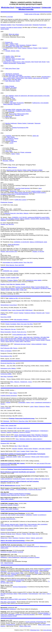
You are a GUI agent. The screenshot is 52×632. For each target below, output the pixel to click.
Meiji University (34, 571)
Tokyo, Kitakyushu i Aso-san (8, 329)
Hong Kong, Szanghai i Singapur (9, 505)
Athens (5, 49)
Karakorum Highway (29, 313)
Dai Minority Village (45, 288)
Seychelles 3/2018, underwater (13, 109)
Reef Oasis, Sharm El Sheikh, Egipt (15, 59)
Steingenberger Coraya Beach (9, 305)
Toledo (18, 153)
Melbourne (43, 546)
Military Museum (12, 167)
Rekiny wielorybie (8, 104)
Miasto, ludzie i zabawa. (7, 499)
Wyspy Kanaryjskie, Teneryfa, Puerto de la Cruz (13, 332)
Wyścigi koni (13, 191)
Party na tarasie (9, 140)
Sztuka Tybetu (19, 341)
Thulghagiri (8, 135)
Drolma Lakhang (41, 338)
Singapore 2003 (5, 443)
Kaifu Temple (42, 61)
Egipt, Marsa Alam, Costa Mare (13, 75)
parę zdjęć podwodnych (23, 428)
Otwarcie (3, 530)
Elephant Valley (15, 289)
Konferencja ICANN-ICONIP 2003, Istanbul (13, 463)
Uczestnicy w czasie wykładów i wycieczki (12, 552)
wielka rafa (37, 478)
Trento (11, 97)
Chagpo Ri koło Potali (10, 338)
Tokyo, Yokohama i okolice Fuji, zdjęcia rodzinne (29, 439)
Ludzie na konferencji (6, 478)
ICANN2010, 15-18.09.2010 (21, 242)
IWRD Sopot (8, 116)
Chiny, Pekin (8, 151)
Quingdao (18, 581)
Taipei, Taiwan (13, 393)
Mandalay (38, 435)
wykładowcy (29, 514)
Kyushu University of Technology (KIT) (36, 621)
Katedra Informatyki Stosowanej (28, 7)
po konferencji (42, 514)
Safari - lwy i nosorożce (24, 456)
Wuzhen (20, 170)
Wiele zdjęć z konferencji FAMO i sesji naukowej (14, 599)
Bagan (16, 436)
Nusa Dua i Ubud (23, 421)
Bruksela (15, 509)
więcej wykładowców (14, 557)
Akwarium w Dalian (37, 170)
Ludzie (31, 406)
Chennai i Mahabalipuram (32, 430)
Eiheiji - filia (38, 573)
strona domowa (47, 630)
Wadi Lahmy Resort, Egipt (12, 68)
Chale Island (12, 103)
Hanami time (4, 538)
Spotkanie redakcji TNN (7, 525)
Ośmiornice (17, 104)
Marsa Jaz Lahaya (14, 34)
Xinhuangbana (36, 288)
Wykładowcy (4, 557)
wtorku (28, 402)
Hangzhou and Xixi (11, 170)
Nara (36, 451)
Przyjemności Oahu (22, 489)
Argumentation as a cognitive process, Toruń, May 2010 (18, 262)
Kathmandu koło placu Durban (22, 344)
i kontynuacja (9, 530)
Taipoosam (37, 123)
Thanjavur (3, 432)
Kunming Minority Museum (8, 288)
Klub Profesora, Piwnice (11, 138)
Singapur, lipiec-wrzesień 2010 (9, 251)
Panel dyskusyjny (33, 593)
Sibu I (15, 446)
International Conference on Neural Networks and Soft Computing (20, 481)
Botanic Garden (22, 123)
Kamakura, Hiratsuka (25, 45)
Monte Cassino (44, 456)
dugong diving (20, 78)
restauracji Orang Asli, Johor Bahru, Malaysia (16, 213)
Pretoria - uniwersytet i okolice (9, 456)
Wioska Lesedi (35, 456)
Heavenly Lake (40, 313)
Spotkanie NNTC (18, 525)
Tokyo (21, 573)
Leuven (11, 143)
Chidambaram (44, 430)
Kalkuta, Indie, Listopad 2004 (8, 425)
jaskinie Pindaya (27, 436)
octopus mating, (10, 78)
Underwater (30, 123)
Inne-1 (44, 593)
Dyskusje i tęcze (10, 534)
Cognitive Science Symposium (9, 395)
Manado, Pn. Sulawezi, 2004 (8, 428)
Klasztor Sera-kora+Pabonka (17, 340)
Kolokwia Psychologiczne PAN (20, 127)
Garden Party (23, 524)
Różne (2, 458)
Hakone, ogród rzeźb (36, 538)
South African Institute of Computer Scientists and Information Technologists (23, 454)
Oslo (2, 563)
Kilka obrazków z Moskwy (21, 319)
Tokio (17, 45)
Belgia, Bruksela (9, 86)
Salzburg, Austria (9, 57)
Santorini (44, 48)
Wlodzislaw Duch (34, 630)
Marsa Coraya (12, 113)
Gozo (16, 43)
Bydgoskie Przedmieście (39, 25)
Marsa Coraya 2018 (22, 113)
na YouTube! (9, 16)
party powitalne (21, 514)
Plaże (28, 109)
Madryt (13, 153)
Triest (11, 101)
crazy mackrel (28, 78)
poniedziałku (22, 402)
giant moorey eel (37, 78)
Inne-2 (48, 593)
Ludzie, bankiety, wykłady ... (8, 489)
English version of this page (31, 14)
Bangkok (14, 448)
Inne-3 (2, 595)
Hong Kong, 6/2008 (6, 317)
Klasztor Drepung (30, 340)
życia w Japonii (15, 573)
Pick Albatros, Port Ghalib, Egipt (14, 46)
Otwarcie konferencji (6, 546)
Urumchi (15, 313)
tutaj (19, 56)
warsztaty (10, 485)
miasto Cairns (30, 478)
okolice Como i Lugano (30, 525)
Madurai (9, 432)
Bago (33, 435)
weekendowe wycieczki (32, 546)
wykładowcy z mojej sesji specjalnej (25, 614)
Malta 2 (12, 43)
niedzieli (8, 402)
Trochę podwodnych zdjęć (19, 334)
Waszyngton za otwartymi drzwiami (29, 557)
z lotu (8, 573)
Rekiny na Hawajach (6, 350)
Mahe (24, 109)
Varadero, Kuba (9, 56)
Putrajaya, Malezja (13, 280)
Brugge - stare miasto (6, 509)
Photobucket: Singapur (7, 202)
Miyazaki (17, 115)
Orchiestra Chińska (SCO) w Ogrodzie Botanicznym (15, 194)
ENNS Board (28, 310)
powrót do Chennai (24, 432)
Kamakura (22, 538)
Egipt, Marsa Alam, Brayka (12, 81)
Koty (13, 25)
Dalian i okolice (27, 170)
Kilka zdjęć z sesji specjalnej (8, 601)
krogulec (40, 27)
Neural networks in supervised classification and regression (18, 472)
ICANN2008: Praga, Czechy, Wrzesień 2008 (12, 310)
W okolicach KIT (10, 624)
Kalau (20, 436)
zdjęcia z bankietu (25, 218)
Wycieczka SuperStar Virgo (8, 363)
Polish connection (23, 593)
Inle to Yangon (43, 436)
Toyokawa (14, 574)
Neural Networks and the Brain (15, 580)
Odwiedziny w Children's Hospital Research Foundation (16, 493)
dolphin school (7, 79)
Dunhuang (3, 314)
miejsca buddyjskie (36, 344)
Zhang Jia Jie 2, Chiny (19, 61)
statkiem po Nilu (13, 298)
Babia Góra (35, 534)
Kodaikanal (15, 432)
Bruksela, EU (8, 42)
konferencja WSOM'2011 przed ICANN (38, 217)
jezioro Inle (36, 436)
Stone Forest (19, 288)
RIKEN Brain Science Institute (30, 570)
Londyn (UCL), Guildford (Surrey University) (19, 111)
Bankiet (29, 534)
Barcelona (14, 141)
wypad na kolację (36, 191)
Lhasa (16, 337)
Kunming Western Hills (41, 287)
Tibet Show (27, 341)
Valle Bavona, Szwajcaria (12, 73)
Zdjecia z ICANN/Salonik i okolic (38, 242)
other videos (17, 79)
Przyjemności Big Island (34, 489)
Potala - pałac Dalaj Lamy (26, 337)
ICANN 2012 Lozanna (20, 199)
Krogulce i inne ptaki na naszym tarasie (11, 27)
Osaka (32, 451)
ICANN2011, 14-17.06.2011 (19, 217)
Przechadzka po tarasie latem (24, 25)
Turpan (47, 313)
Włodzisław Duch (7, 7)
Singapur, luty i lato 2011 (7, 224)
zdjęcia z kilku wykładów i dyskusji (10, 218)
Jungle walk (23, 289)
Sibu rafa (25, 446)
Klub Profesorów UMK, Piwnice (9, 348)
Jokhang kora (26, 338)
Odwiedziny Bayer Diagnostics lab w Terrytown (13, 495)
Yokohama (12, 45)
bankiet (35, 514)
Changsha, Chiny (10, 60)
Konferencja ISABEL (6, 374)
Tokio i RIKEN (10, 137)
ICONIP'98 (47, 568)
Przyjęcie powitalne (43, 613)
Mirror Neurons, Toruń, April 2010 (15, 265)
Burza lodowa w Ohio (6, 356)
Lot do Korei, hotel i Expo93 (8, 514)
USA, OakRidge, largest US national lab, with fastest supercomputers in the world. (27, 95)
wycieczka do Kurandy (19, 478)
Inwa (12, 436)
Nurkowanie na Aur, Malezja (8, 368)
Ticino (13, 98)
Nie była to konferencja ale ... (8, 519)
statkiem (3, 581)
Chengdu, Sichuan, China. (12, 51)
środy (32, 402)
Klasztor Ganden (40, 340)
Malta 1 (7, 43)
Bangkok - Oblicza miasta (25, 448)
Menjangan (6, 421)
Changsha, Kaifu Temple (31, 61)
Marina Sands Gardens (39, 192)
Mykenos (29, 48)
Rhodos (35, 48)
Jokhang (19, 338)
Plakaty (24, 534)
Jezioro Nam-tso (9, 341)
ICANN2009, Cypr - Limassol (10, 271)
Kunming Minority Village (28, 287)
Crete (39, 48)
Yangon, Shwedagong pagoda (22, 435)
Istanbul (24, 48)
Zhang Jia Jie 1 (7, 61)
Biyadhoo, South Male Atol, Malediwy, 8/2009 (13, 284)
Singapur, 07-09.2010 (38, 251)
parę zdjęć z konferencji (19, 546)
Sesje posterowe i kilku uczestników (37, 524)
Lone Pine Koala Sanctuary (22, 188)
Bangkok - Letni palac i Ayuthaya (42, 448)
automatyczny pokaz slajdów (34, 280)
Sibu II (20, 446)
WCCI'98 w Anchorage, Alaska (9, 593)
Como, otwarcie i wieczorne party (9, 524)
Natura (36, 406)
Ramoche (33, 338)
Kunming (17, 287)
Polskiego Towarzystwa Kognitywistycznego (22, 418)
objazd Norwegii (8, 563)
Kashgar (21, 313)
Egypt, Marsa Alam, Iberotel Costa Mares (19, 76)
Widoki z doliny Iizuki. (25, 626)
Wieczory (18, 534)
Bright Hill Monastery (13, 244)
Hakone (34, 45)
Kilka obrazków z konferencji (8, 609)
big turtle (45, 78)
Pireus (19, 48)
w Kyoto (28, 575)
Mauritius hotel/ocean (11, 123)
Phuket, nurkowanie (25, 152)
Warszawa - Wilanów (8, 160)
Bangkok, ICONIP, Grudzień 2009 (10, 277)
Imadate (23, 451)
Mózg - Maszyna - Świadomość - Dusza (21, 381)
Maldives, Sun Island (11, 87)
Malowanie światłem (6, 25)
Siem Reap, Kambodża (7, 376)
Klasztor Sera (4, 340)
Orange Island (21, 63)
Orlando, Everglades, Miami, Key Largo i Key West (19, 324)
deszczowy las (45, 478)
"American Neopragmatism (19, 586)
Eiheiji (27, 451)
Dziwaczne (42, 406)
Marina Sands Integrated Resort (23, 192)
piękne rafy (36, 135)
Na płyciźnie (20, 103)
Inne (40, 593)
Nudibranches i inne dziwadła (40, 103)
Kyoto (18, 451)
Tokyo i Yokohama (13, 538)
